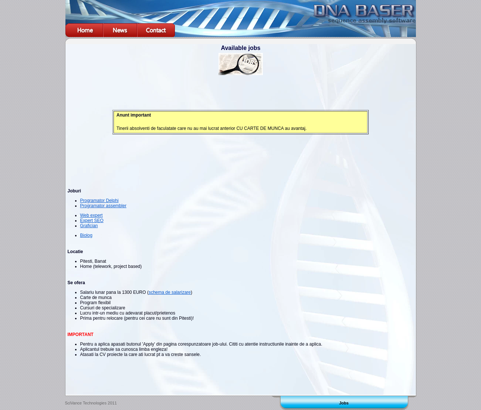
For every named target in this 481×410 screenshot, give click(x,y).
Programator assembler (103, 205)
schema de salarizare (170, 292)
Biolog (86, 235)
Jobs (344, 403)
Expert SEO (92, 220)
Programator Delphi (99, 200)
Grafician (89, 225)
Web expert (91, 215)
